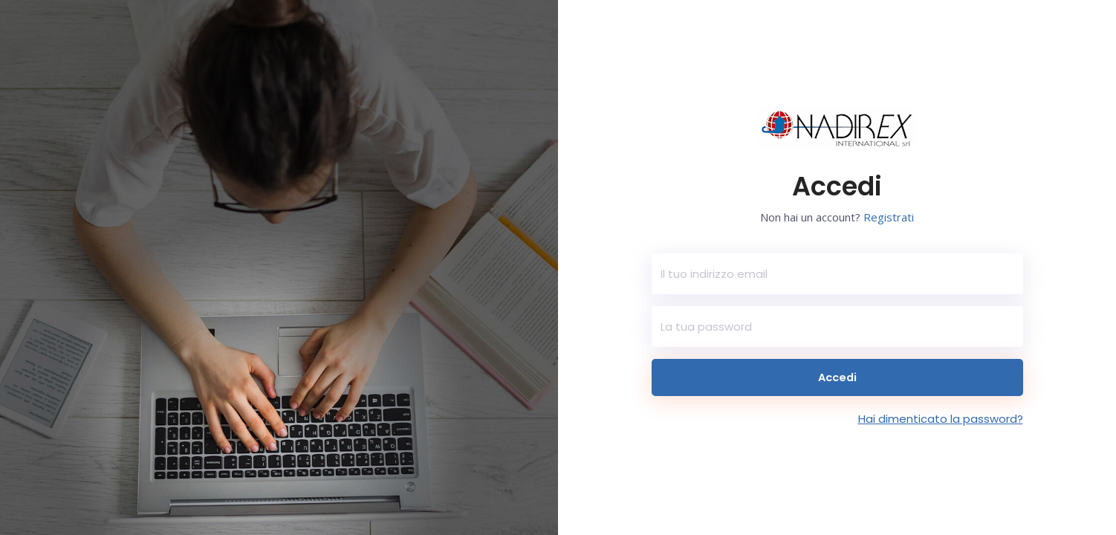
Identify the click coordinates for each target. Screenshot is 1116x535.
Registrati (888, 217)
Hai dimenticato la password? (940, 419)
